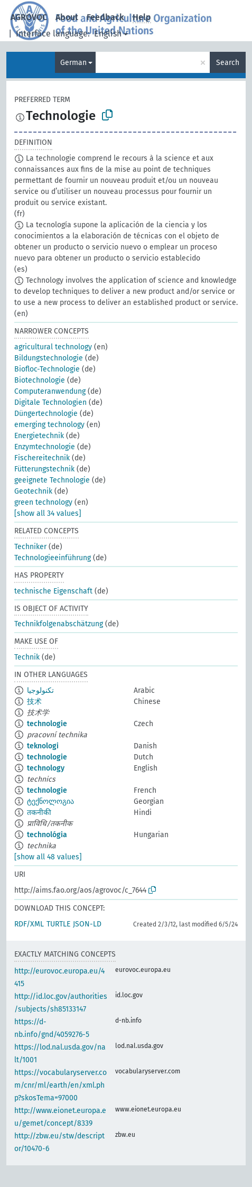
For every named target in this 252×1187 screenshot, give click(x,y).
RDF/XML (29, 924)
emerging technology (49, 424)
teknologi (43, 745)
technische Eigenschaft (53, 591)
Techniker (30, 546)
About (66, 17)
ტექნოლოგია (50, 801)
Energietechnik (39, 435)
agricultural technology (53, 346)
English (108, 34)
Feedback (105, 17)
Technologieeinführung (52, 557)
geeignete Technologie (52, 480)
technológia (47, 834)
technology (45, 768)
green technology (43, 502)
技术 (34, 701)
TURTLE (58, 924)
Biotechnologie (39, 380)
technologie (47, 723)
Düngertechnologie (46, 413)
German (73, 62)
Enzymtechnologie (44, 446)
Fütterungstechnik (44, 469)
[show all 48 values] (48, 856)
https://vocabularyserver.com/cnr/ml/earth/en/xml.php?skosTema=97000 (60, 1085)
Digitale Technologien (50, 402)
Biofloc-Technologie (47, 369)
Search (227, 62)
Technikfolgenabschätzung (58, 623)
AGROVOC (29, 17)
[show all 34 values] (47, 513)
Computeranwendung (50, 391)
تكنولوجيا (40, 690)
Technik (27, 657)
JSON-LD (87, 924)
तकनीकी (39, 812)
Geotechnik (33, 491)
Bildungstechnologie (48, 358)
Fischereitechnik (42, 457)
